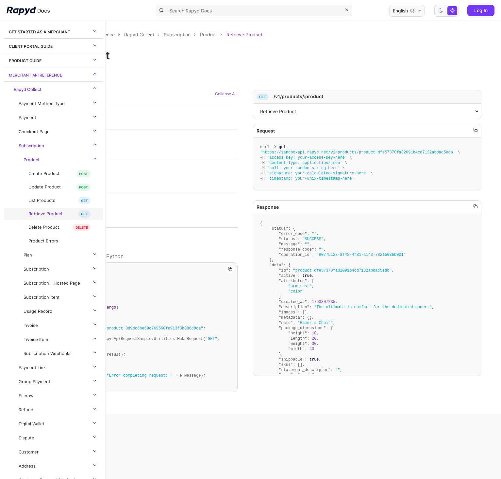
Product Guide (53, 59)
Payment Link (58, 366)
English (407, 11)
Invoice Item (61, 338)
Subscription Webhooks (61, 352)
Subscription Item (61, 296)
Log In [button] (481, 10)
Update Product (44, 187)
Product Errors (43, 241)
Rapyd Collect (56, 88)
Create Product (43, 173)
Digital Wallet (58, 422)
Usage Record (61, 310)
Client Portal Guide (53, 45)
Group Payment (58, 380)
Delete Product (43, 227)
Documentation (143, 34)
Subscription (58, 144)
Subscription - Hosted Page (61, 282)
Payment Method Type (58, 102)
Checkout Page (58, 130)
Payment (58, 116)
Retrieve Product (45, 213)
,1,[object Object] (393, 111)
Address (58, 465)
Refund (58, 408)
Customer (58, 450)
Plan (61, 253)
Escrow (58, 394)
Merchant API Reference (53, 74)
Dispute (58, 436)
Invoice (61, 324)
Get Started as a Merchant (53, 30)
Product (61, 158)
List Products (41, 200)
